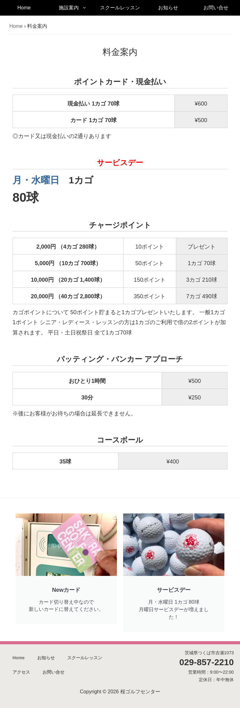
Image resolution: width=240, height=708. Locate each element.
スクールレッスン (120, 7)
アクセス (21, 672)
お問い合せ (215, 7)
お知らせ (168, 7)
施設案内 (69, 7)
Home (24, 7)
